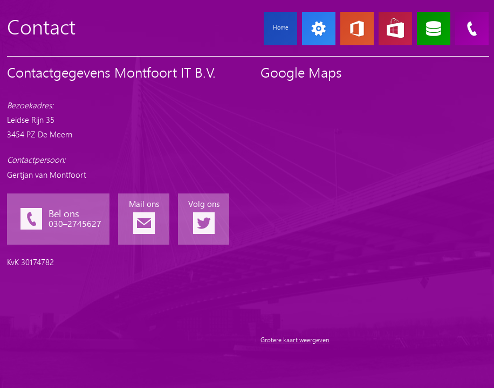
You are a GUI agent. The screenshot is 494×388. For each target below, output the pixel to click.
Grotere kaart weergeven (295, 340)
